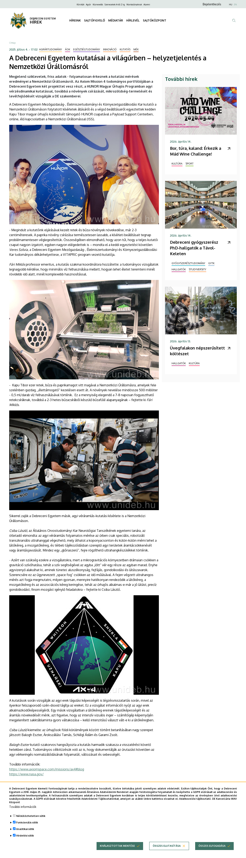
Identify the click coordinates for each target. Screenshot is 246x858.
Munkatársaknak (134, 4)
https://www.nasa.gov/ (26, 774)
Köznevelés (98, 4)
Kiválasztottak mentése (117, 848)
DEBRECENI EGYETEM (43, 18)
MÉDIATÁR (115, 20)
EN (235, 4)
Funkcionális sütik (27, 825)
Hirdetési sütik (25, 838)
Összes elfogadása (212, 848)
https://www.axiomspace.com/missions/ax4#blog (46, 769)
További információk (22, 809)
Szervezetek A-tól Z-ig (115, 4)
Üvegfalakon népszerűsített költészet (197, 350)
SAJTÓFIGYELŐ (94, 20)
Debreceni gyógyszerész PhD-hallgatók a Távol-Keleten (194, 247)
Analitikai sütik (25, 831)
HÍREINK (75, 20)
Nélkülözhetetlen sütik (30, 818)
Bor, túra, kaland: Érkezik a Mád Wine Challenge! (195, 151)
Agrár (88, 4)
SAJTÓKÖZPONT (154, 20)
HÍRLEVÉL (133, 20)
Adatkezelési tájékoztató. (195, 801)
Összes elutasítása (167, 848)
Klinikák (80, 4)
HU (230, 4)
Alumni (147, 4)
